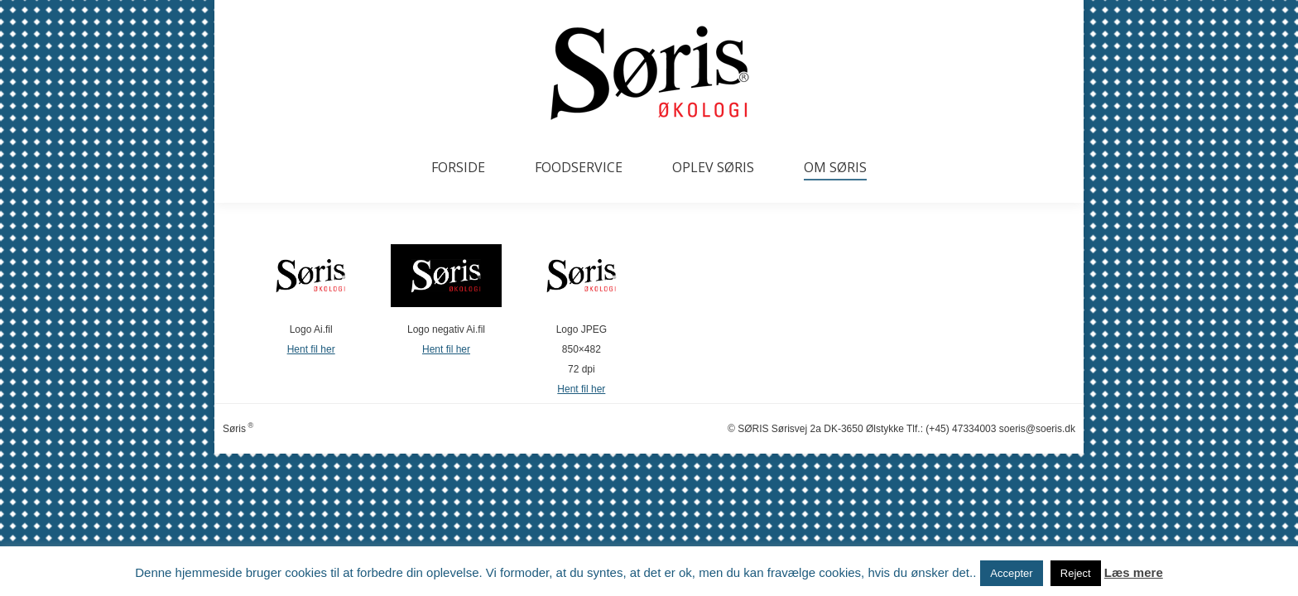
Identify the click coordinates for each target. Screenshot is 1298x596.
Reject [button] (1075, 573)
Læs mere (1133, 572)
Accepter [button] (1011, 573)
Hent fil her (311, 349)
